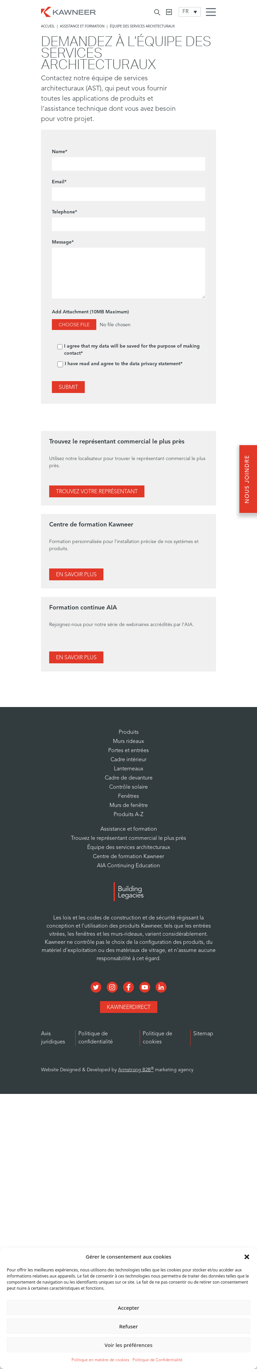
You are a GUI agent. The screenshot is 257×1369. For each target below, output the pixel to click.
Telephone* (128, 220)
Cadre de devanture (129, 778)
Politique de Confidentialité (157, 1360)
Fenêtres (128, 796)
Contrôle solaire (128, 787)
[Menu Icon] (212, 13)
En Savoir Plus (76, 575)
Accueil (48, 26)
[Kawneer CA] (169, 12)
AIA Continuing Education (128, 866)
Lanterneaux (128, 769)
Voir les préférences (128, 1345)
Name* (128, 160)
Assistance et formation (82, 26)
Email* (128, 190)
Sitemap (203, 1034)
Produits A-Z (128, 814)
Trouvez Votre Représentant (97, 492)
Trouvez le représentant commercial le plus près (128, 838)
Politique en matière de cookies (100, 1360)
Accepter (128, 1307)
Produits (129, 732)
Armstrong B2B (136, 1070)
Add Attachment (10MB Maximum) (128, 321)
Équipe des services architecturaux (128, 847)
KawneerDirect (129, 1007)
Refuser (128, 1326)
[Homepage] (68, 11)
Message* (128, 270)
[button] (246, 1256)
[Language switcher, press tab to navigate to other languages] (190, 12)
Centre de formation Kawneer (128, 856)
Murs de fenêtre (129, 805)
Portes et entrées (128, 750)
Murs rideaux (128, 741)
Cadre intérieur (128, 760)
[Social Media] (96, 986)
